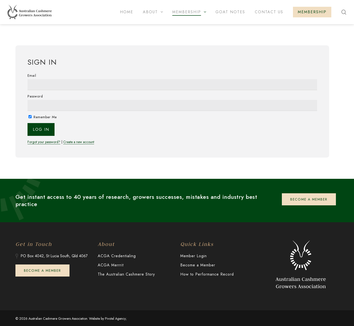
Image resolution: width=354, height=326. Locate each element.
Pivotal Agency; (116, 318)
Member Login (193, 256)
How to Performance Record (207, 274)
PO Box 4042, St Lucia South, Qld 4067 (54, 256)
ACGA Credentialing (117, 256)
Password (35, 96)
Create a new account (78, 142)
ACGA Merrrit (111, 265)
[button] (309, 199)
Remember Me (42, 117)
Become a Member (197, 265)
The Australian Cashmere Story (126, 274)
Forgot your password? (44, 142)
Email (32, 75)
